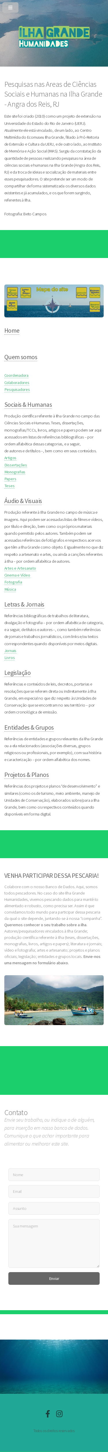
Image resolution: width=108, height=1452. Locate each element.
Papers (10, 478)
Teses (9, 485)
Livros (9, 657)
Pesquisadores (17, 389)
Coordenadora (16, 375)
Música (10, 589)
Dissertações (15, 465)
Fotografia (13, 582)
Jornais (10, 650)
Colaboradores (16, 382)
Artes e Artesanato (20, 568)
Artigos (10, 457)
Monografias (15, 471)
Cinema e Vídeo (17, 575)
